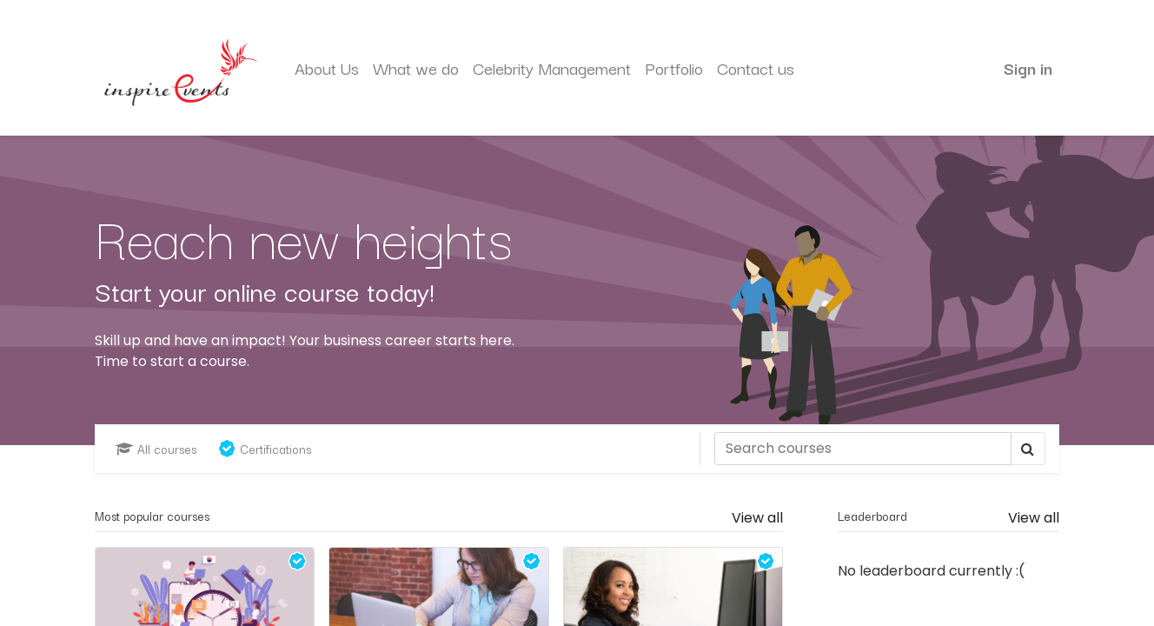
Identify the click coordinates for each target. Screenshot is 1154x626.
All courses (156, 448)
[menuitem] (327, 68)
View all (1033, 518)
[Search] (862, 448)
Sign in (1028, 68)
